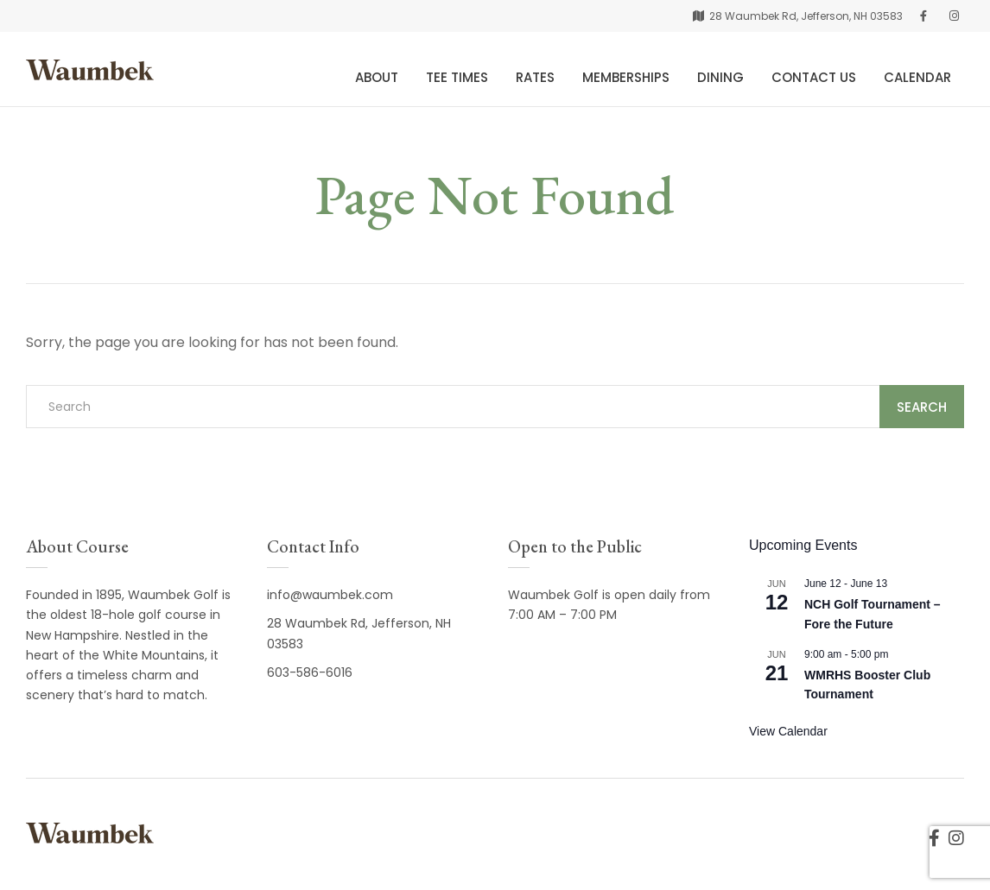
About (376, 77)
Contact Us (813, 77)
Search (922, 407)
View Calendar (788, 731)
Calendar (917, 77)
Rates (535, 77)
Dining (720, 77)
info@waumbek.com (330, 594)
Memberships (626, 77)
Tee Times (457, 77)
